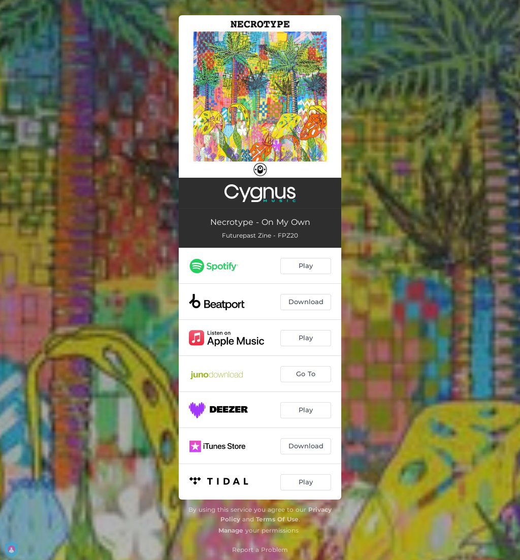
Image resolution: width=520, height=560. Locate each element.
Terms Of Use (277, 519)
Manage (230, 530)
